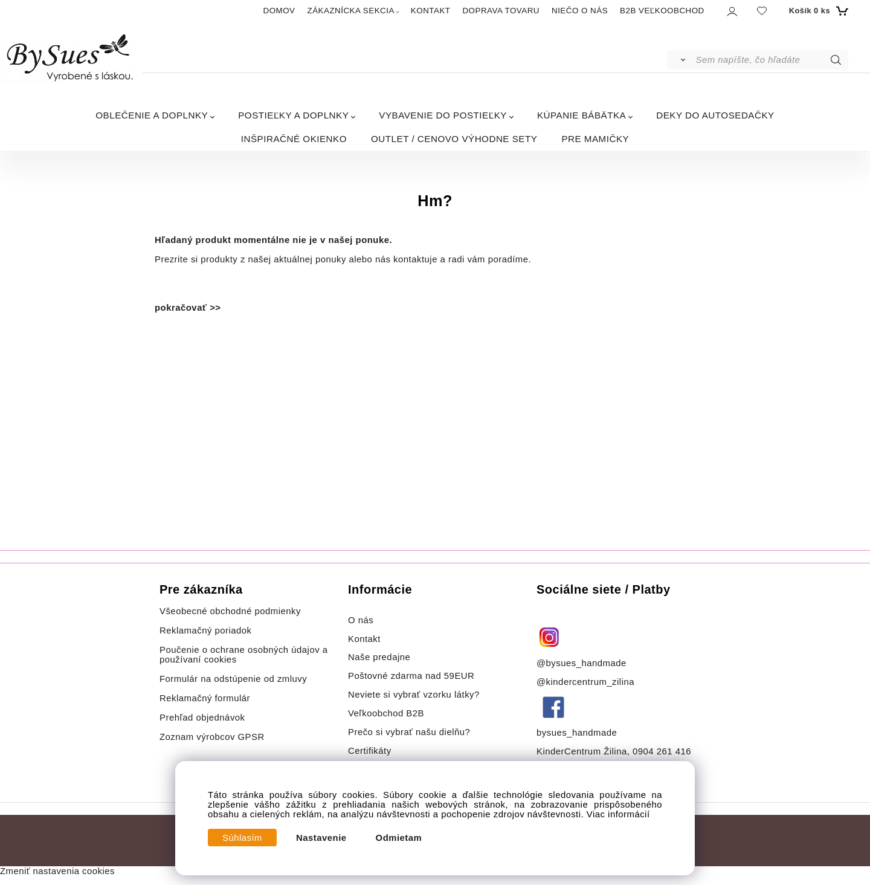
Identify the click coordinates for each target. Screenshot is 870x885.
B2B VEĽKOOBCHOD (662, 10)
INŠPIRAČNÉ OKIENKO (294, 139)
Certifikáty (370, 751)
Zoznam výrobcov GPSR (212, 737)
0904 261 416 (662, 751)
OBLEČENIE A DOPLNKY (151, 115)
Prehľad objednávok (202, 717)
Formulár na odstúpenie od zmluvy (233, 679)
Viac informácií (618, 814)
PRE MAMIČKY (595, 139)
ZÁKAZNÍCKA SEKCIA (351, 10)
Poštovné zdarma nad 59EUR (411, 676)
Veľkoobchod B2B (386, 713)
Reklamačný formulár (205, 698)
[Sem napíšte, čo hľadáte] (771, 60)
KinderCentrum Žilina (581, 751)
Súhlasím (242, 838)
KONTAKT (431, 10)
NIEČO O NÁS (580, 10)
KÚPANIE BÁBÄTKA (581, 115)
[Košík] (817, 11)
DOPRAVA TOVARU (501, 10)
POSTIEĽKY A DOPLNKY (293, 115)
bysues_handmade (578, 733)
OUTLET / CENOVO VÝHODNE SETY (454, 139)
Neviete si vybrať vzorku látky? (414, 694)
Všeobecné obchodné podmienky (230, 611)
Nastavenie (321, 838)
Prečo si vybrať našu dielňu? (409, 732)
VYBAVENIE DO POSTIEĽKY (443, 115)
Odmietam (399, 838)
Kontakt (366, 639)
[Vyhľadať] (680, 60)
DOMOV (279, 10)
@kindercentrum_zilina (586, 682)
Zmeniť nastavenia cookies (57, 871)
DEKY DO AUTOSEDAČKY (715, 115)
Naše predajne (379, 657)
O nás (360, 620)
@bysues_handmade (581, 663)
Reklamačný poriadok (206, 630)
